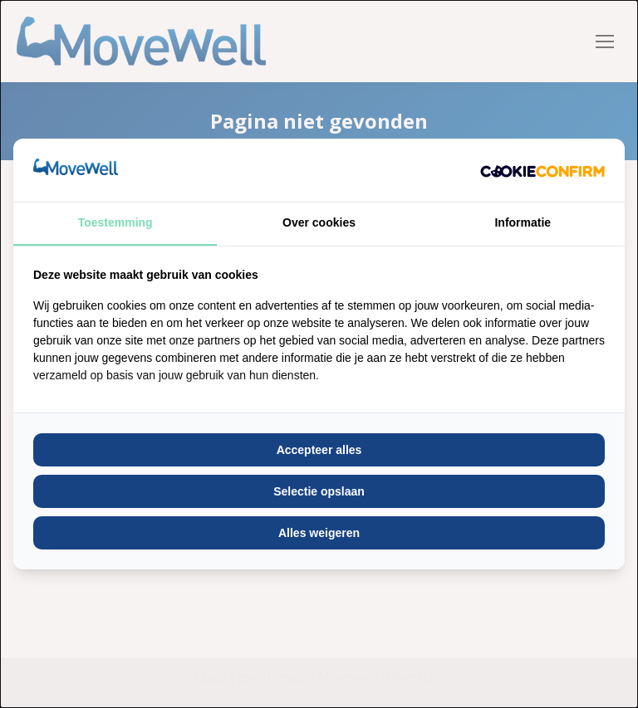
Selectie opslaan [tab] (319, 491)
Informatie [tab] (522, 222)
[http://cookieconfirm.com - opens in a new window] (542, 170)
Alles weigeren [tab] (319, 533)
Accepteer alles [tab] (319, 450)
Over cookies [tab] (319, 222)
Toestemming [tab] (115, 222)
